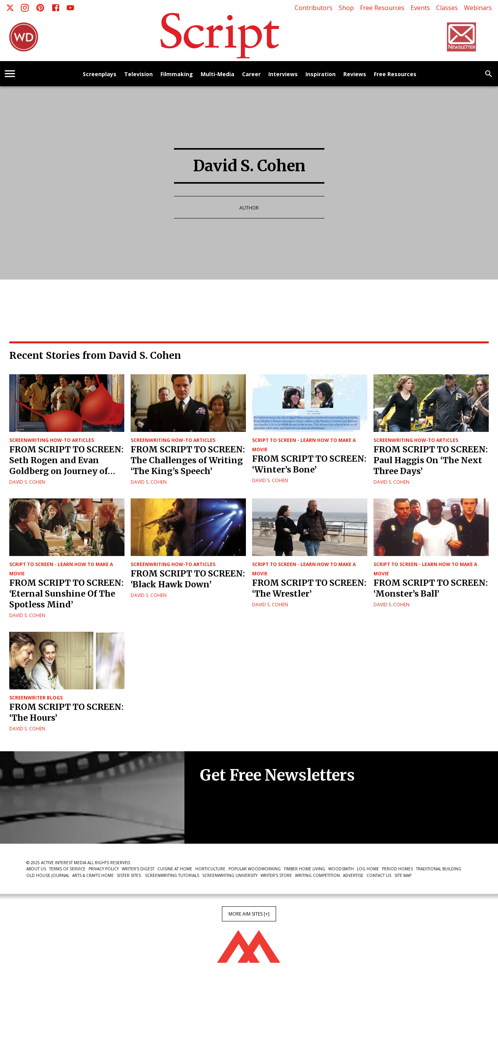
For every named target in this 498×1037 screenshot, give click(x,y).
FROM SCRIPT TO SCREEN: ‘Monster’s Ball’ (431, 588)
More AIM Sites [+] (249, 914)
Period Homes (397, 869)
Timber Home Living (304, 869)
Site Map (402, 875)
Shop (346, 7)
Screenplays (99, 74)
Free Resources (382, 7)
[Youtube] (70, 7)
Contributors (314, 7)
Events (420, 7)
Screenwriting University (230, 875)
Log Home (368, 869)
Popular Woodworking (255, 869)
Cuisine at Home (174, 869)
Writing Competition (317, 875)
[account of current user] (10, 74)
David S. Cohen (27, 482)
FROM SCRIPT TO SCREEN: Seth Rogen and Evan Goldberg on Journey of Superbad (66, 460)
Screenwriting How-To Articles (51, 440)
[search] (488, 74)
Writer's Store (276, 875)
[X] (10, 7)
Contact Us (379, 875)
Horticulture (210, 869)
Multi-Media (217, 74)
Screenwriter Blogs (36, 697)
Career (251, 74)
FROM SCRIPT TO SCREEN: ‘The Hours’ (66, 712)
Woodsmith (341, 869)
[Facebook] (55, 7)
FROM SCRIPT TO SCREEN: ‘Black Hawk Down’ (188, 579)
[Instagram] (24, 7)
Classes (447, 7)
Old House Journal (47, 875)
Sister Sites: (129, 875)
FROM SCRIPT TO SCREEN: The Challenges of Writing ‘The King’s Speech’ (188, 460)
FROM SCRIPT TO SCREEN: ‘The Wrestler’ (309, 588)
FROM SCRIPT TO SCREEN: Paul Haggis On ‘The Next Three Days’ (431, 460)
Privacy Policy (104, 869)
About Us (36, 869)
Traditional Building (438, 869)
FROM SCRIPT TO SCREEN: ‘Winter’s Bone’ (309, 464)
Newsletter (227, 819)
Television (138, 74)
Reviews (354, 74)
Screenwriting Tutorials (172, 875)
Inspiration (320, 74)
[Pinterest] (40, 7)
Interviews (283, 74)
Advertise (353, 875)
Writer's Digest (138, 869)
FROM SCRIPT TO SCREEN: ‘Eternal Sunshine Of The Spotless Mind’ (66, 594)
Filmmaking (176, 74)
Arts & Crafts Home (93, 875)
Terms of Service (67, 869)
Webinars (478, 7)
